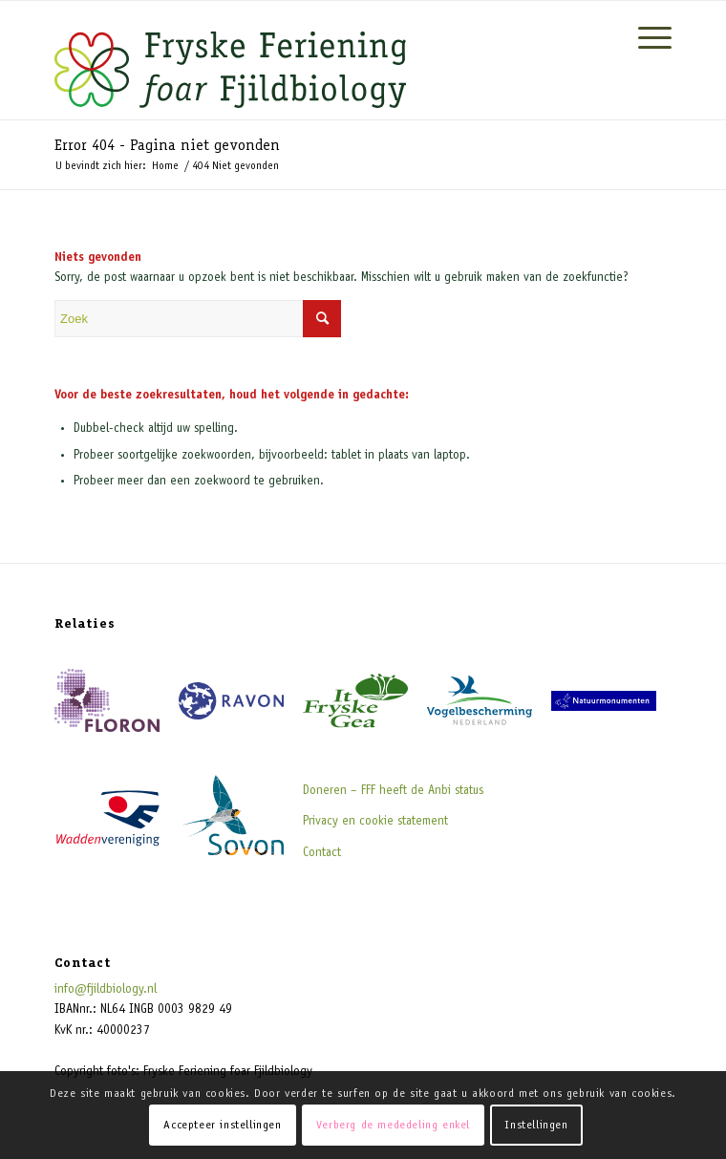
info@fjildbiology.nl (105, 990)
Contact (322, 854)
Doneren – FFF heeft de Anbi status (393, 791)
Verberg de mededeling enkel (393, 1125)
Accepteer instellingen (222, 1125)
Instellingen (535, 1125)
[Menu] (645, 39)
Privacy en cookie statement (375, 822)
